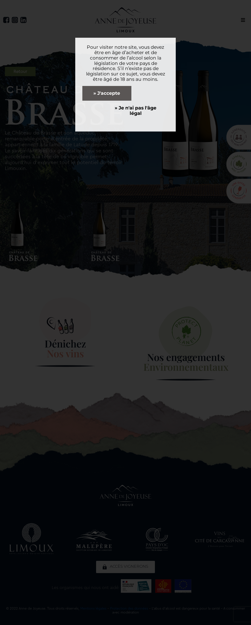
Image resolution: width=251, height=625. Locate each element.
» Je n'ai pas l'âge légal (135, 110)
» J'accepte (106, 93)
